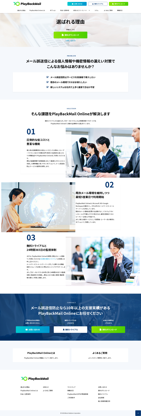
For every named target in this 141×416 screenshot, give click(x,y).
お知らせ (46, 387)
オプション (53, 10)
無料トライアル (71, 329)
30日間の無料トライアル (48, 259)
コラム (96, 10)
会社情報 (101, 397)
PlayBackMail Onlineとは (37, 10)
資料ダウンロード (119, 4)
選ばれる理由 (21, 10)
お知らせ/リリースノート (80, 10)
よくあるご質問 (108, 10)
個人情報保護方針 (104, 401)
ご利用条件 (71, 397)
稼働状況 (119, 10)
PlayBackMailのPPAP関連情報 (77, 394)
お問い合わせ (70, 40)
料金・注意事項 (64, 10)
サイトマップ (71, 387)
